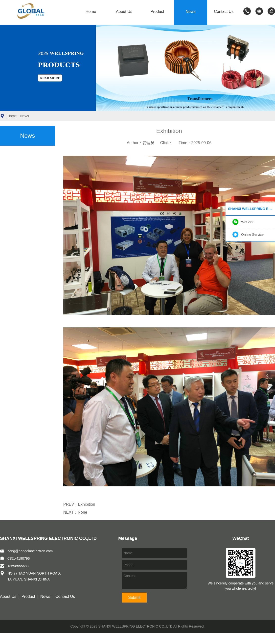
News (190, 12)
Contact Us (223, 12)
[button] (125, 107)
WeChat (247, 222)
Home (91, 12)
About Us (124, 12)
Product (157, 12)
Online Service (252, 235)
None (82, 512)
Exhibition (86, 504)
